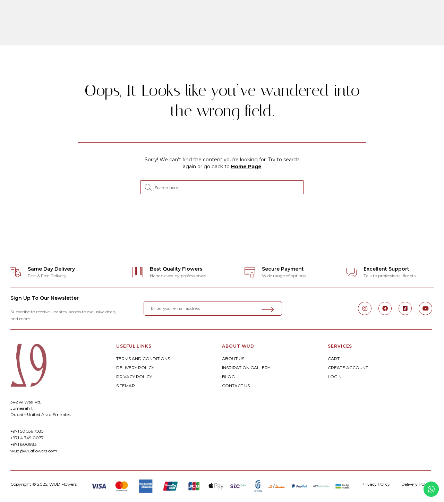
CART (334, 358)
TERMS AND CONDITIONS (143, 358)
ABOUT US (233, 358)
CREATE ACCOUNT (348, 367)
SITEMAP (125, 385)
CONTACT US (236, 385)
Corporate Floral (316, 15)
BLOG (228, 376)
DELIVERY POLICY (135, 367)
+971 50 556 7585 (26, 431)
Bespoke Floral (168, 15)
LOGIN (335, 376)
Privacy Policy (375, 484)
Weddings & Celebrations (240, 15)
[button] (20, 24)
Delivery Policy (416, 484)
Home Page (246, 166)
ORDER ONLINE (113, 15)
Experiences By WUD (224, 34)
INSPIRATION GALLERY (246, 367)
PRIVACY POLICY (134, 376)
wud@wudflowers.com (33, 450)
